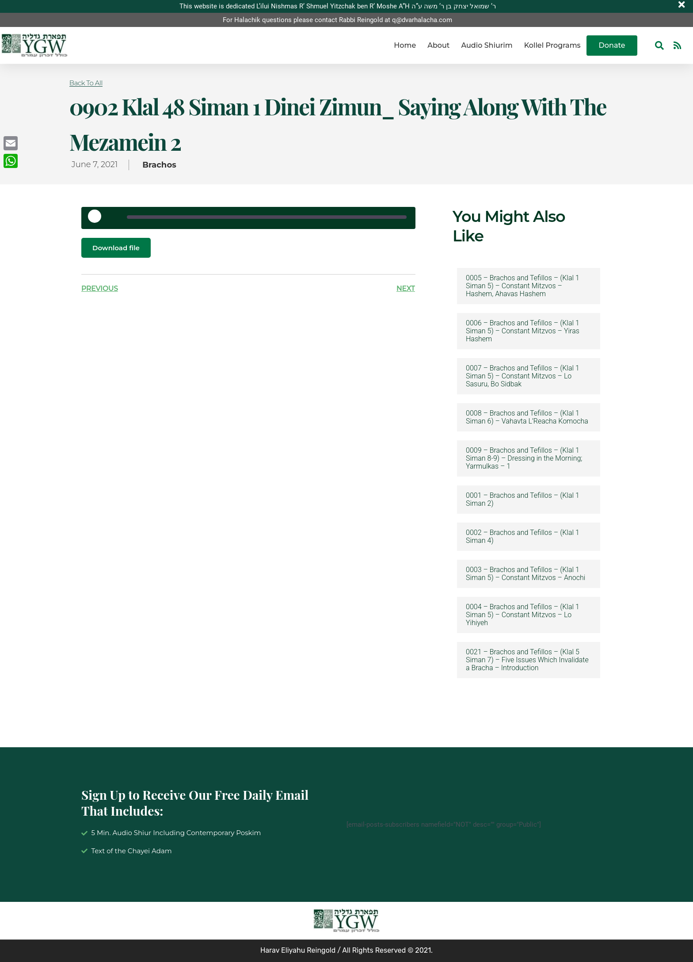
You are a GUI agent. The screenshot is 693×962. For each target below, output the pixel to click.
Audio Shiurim (486, 45)
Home (405, 45)
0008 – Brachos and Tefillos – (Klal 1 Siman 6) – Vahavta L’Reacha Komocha (527, 417)
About (438, 45)
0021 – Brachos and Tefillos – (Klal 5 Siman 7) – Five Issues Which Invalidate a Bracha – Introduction (527, 660)
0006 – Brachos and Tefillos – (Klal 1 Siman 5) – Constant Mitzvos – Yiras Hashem (522, 331)
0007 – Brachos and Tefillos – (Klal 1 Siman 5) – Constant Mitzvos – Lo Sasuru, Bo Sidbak (522, 376)
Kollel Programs (552, 45)
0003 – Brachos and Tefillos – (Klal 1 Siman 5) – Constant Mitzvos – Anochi (525, 574)
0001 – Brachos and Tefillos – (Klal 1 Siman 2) (522, 500)
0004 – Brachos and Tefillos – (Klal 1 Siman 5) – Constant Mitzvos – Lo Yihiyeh (522, 615)
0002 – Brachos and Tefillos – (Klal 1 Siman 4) (522, 537)
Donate (612, 45)
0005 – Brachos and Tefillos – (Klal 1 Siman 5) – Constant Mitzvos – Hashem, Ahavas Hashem (522, 286)
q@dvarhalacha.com (422, 20)
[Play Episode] (97, 219)
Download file (117, 248)
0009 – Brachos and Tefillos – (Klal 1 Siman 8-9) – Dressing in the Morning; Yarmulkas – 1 (524, 458)
